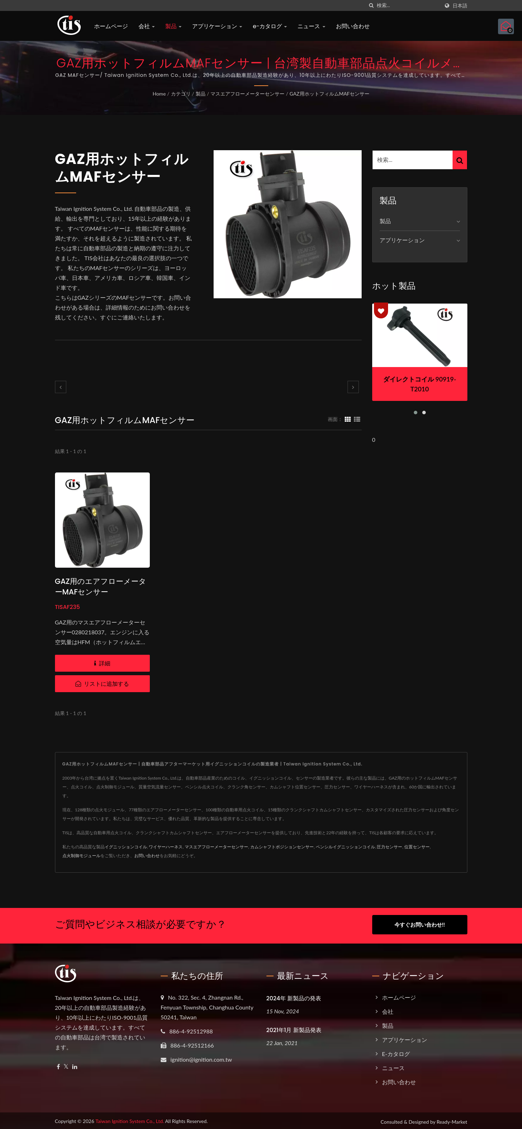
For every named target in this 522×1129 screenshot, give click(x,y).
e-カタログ (270, 26)
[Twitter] (66, 1065)
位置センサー (417, 846)
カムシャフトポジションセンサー (282, 846)
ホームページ (111, 26)
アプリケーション (217, 26)
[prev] (60, 387)
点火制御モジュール (81, 855)
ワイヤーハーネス (166, 846)
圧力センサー (389, 846)
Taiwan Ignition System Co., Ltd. (130, 1119)
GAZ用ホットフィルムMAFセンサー (329, 94)
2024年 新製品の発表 (293, 996)
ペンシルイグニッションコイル (345, 846)
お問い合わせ (353, 26)
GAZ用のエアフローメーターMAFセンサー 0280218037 (101, 592)
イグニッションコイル (126, 846)
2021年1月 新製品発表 (293, 1028)
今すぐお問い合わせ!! (419, 924)
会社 (147, 26)
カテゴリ (181, 94)
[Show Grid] (347, 418)
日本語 (460, 5)
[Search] (408, 5)
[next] (353, 387)
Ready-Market (452, 1120)
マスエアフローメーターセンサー (247, 94)
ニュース (311, 26)
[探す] (371, 5)
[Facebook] (58, 1065)
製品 (173, 26)
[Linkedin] (74, 1065)
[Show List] (357, 418)
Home (159, 94)
